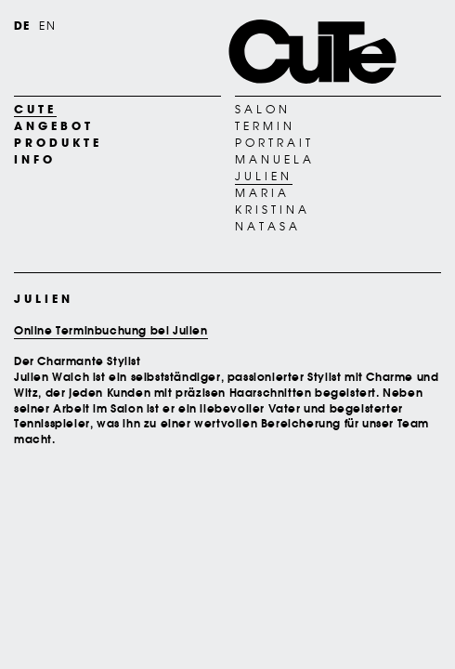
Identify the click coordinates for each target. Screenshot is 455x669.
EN (47, 26)
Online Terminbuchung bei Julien (111, 330)
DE (22, 26)
